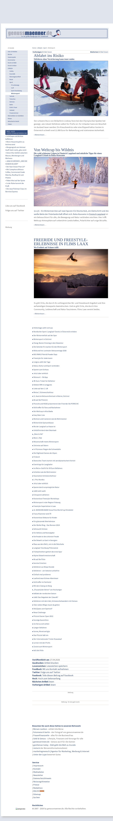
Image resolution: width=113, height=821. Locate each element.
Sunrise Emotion (39, 563)
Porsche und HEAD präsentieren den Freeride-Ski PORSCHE (55, 404)
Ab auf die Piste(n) (40, 400)
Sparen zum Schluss (40, 369)
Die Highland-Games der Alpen (44, 453)
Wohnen (12, 102)
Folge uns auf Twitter (50, 672)
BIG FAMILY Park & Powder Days (44, 354)
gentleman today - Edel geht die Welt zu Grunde (54, 745)
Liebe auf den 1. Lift (40, 388)
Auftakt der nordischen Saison (44, 593)
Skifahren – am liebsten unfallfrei (45, 571)
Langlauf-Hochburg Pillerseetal (45, 548)
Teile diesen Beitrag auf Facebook (57, 675)
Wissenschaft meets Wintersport (45, 442)
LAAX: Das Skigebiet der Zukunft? (45, 597)
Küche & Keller (12, 63)
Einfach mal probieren (41, 574)
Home (34, 48)
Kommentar (11, 60)
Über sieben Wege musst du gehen (46, 605)
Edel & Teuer (13, 107)
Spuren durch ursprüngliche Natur (45, 487)
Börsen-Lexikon (40, 729)
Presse (36, 784)
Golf (12, 88)
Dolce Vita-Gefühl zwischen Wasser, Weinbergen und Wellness (16, 155)
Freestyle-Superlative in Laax (44, 506)
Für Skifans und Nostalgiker (43, 533)
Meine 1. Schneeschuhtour (42, 392)
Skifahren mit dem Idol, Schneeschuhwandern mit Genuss (54, 601)
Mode (11, 79)
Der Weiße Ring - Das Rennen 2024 (46, 525)
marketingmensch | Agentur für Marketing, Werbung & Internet (61, 751)
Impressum (38, 765)
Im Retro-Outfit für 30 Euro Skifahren (47, 468)
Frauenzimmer (14, 113)
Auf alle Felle (37, 650)
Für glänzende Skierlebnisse (43, 521)
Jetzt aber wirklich (40, 373)
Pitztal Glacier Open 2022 (42, 616)
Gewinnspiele (12, 57)
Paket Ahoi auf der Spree (15, 180)
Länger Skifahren (39, 627)
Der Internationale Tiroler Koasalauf (47, 639)
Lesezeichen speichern (57, 666)
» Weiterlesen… (40, 135)
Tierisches (12, 99)
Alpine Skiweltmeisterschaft (43, 555)
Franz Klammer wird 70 (41, 514)
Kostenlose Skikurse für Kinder (44, 517)
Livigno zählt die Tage (41, 362)
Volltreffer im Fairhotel (41, 582)
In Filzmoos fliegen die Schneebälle (46, 449)
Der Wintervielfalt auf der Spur (44, 335)
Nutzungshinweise (41, 781)
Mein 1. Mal (37, 438)
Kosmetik (12, 74)
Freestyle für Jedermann (42, 358)
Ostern (10, 124)
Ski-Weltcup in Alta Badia (42, 411)
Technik (12, 96)
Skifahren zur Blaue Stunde (43, 567)
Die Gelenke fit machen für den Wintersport (49, 347)
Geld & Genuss (39, 738)
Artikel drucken (51, 663)
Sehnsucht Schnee (39, 529)
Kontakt (36, 769)
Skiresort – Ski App (40, 377)
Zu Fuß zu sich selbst (40, 624)
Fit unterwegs (15, 85)
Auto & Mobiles (12, 52)
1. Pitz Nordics (38, 479)
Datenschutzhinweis (42, 778)
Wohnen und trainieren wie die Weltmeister (49, 419)
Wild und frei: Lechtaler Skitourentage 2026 (49, 350)
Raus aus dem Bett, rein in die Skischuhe (48, 544)
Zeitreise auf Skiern (40, 445)
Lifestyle (39, 48)
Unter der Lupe (40, 754)
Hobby (12, 71)
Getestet (12, 110)
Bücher (10, 54)
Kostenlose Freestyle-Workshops (45, 498)
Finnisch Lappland (97, 214)
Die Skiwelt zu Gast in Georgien (44, 540)
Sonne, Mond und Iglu (41, 631)
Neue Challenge (39, 612)
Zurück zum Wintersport (42, 646)
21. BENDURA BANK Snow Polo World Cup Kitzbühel (52, 510)
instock (36, 748)
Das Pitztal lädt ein (40, 635)
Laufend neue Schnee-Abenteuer (45, 578)
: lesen (43, 681)
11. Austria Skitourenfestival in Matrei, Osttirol (50, 396)
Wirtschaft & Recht (13, 121)
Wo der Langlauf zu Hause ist (43, 426)
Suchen (36, 797)
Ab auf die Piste (38, 559)
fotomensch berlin (41, 732)
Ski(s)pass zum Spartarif (42, 608)
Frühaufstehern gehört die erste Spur (47, 552)
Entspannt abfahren (40, 495)
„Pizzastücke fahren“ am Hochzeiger (47, 590)
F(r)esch (36, 457)
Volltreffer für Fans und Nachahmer (46, 407)
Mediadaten (38, 772)
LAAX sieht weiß (39, 491)
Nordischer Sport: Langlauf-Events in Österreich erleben (54, 331)
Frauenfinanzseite (41, 735)
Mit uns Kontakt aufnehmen (55, 669)
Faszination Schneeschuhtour (44, 476)
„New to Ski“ (37, 434)
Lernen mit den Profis (41, 643)
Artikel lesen (42, 52)
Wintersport (15, 93)
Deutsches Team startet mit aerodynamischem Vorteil (53, 460)
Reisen (10, 119)
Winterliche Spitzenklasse (43, 423)
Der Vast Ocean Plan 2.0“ (15, 167)
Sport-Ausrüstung (16, 91)
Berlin (11, 105)
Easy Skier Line (38, 415)
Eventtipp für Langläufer (42, 464)
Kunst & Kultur (12, 66)
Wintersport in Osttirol (41, 339)
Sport (45, 48)
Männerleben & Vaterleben (16, 116)
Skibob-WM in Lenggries (42, 385)
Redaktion (37, 788)
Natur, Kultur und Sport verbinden (45, 366)
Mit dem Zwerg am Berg (42, 586)
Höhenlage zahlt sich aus (42, 328)
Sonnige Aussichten (40, 620)
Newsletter (38, 775)
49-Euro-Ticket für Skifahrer (43, 381)
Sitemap (37, 794)
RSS (35, 791)
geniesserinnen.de (41, 741)
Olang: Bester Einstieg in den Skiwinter (47, 343)
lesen (44, 684)
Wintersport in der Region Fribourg (46, 502)
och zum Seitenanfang (49, 678)
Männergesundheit (15, 77)
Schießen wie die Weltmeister (44, 472)
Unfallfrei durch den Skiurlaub (44, 430)
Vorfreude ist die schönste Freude (45, 536)
